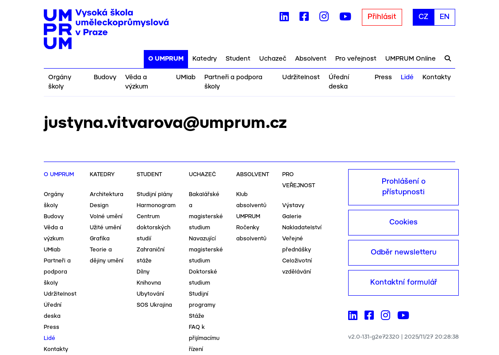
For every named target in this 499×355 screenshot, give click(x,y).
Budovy (105, 77)
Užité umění (105, 227)
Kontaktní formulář (403, 282)
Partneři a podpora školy (233, 82)
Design (99, 205)
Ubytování (150, 294)
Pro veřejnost (355, 59)
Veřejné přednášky (296, 244)
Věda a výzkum (136, 82)
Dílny (143, 272)
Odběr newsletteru (404, 252)
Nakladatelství (302, 227)
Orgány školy (59, 82)
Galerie (292, 216)
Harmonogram (156, 205)
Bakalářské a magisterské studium (206, 211)
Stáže (196, 316)
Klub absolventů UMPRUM (251, 205)
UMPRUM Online (410, 59)
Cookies (403, 222)
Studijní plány (155, 194)
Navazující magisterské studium (206, 249)
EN (444, 17)
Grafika (100, 238)
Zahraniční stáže (151, 255)
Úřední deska (339, 82)
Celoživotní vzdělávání (297, 266)
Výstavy (293, 205)
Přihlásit (382, 17)
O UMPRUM (166, 59)
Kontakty (436, 77)
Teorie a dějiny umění (106, 255)
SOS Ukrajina (154, 305)
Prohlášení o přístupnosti (404, 187)
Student (238, 59)
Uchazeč (272, 59)
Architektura (106, 194)
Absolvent (310, 59)
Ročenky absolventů (251, 233)
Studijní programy (202, 300)
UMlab (186, 77)
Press (383, 77)
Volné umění (106, 216)
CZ (423, 17)
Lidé (407, 77)
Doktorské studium (203, 278)
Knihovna (149, 283)
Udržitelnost (301, 77)
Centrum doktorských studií (153, 227)
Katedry (204, 59)
